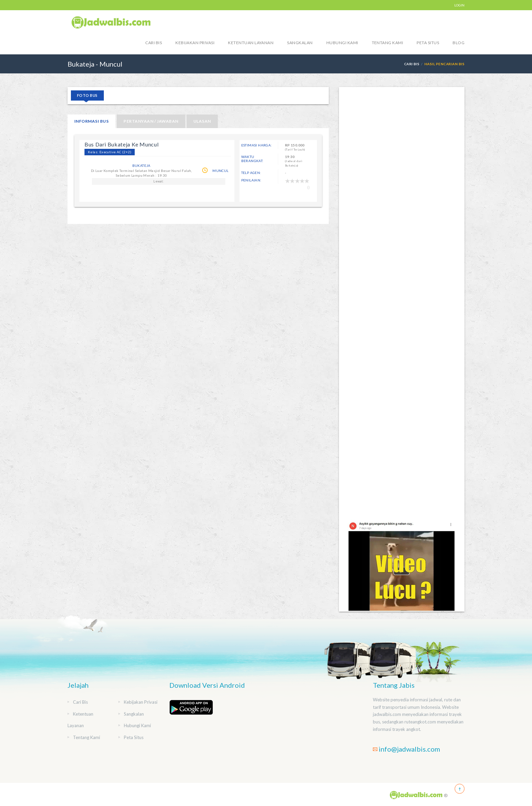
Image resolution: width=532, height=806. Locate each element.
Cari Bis (153, 42)
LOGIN (459, 5)
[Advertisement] (401, 303)
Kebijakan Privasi (194, 42)
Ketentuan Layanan (250, 42)
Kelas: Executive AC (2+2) (109, 152)
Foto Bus (87, 95)
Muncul (220, 171)
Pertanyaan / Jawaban (151, 121)
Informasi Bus (91, 121)
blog (458, 42)
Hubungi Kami (342, 42)
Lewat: (158, 181)
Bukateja (141, 165)
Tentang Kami (387, 42)
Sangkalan (299, 42)
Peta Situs (428, 42)
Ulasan (202, 121)
